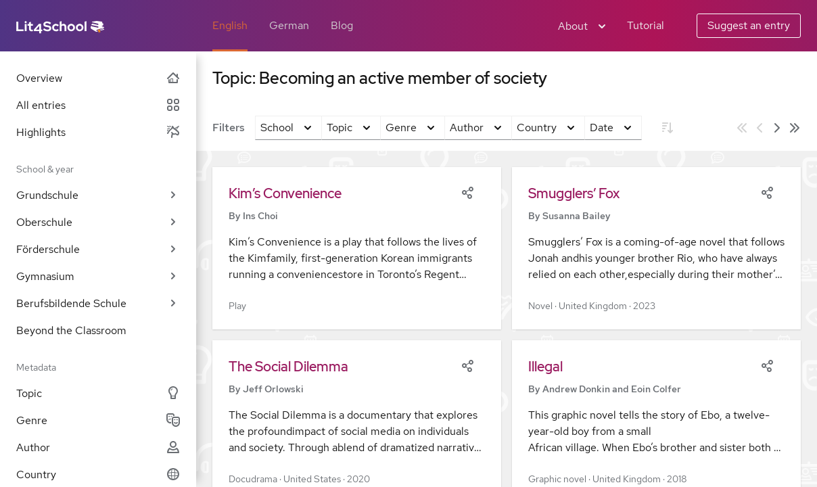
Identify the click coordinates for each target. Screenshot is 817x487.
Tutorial (645, 25)
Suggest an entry (748, 25)
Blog (342, 25)
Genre (98, 420)
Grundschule (98, 195)
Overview (98, 78)
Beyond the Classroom (71, 330)
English (230, 25)
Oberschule (98, 222)
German (289, 25)
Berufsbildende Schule (98, 303)
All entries (98, 105)
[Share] (467, 191)
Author (98, 447)
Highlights (98, 132)
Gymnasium (98, 276)
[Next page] (777, 128)
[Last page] (794, 128)
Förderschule (98, 249)
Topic (98, 393)
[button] (356, 248)
